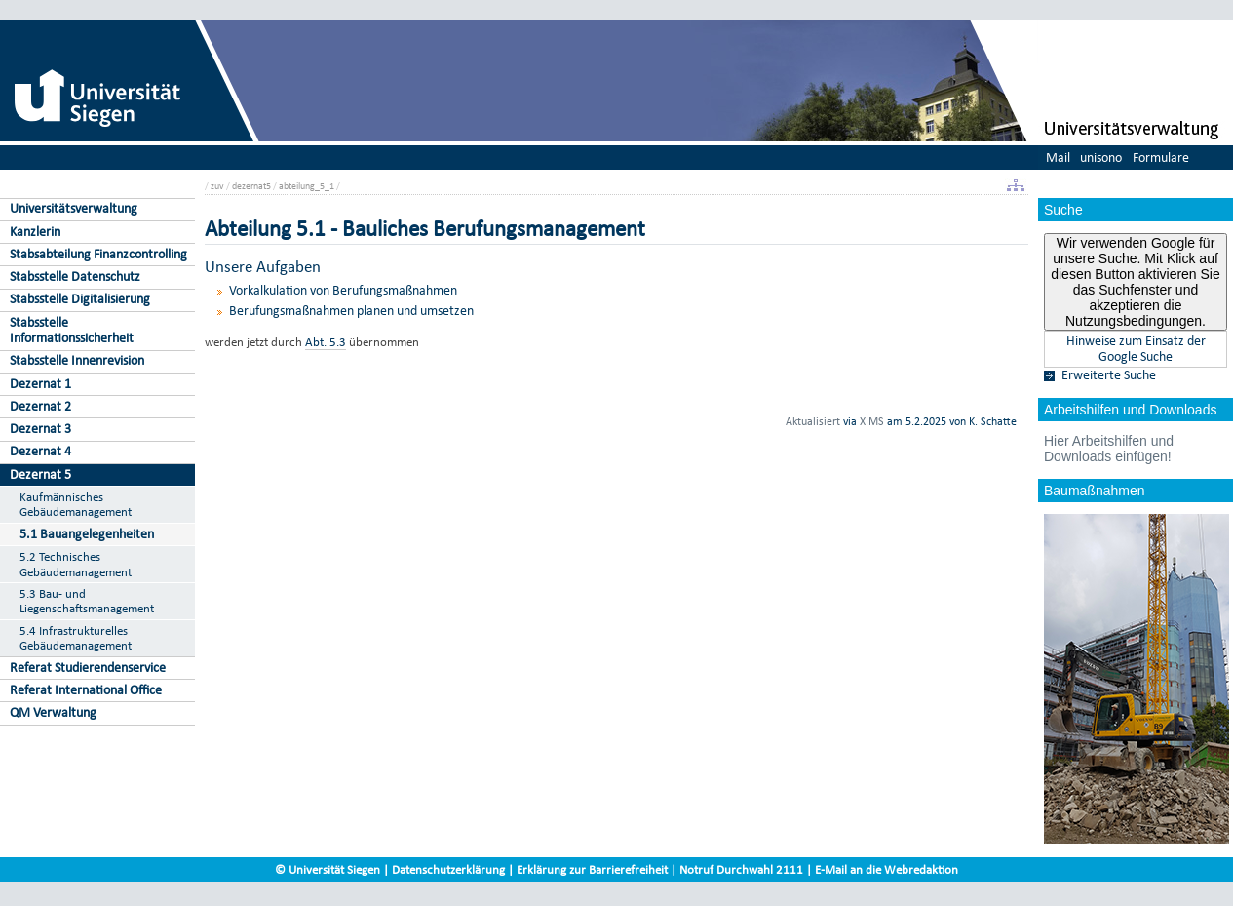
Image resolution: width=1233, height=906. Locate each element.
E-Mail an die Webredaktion (886, 869)
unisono (1101, 157)
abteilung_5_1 (306, 185)
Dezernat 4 (40, 451)
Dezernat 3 (40, 428)
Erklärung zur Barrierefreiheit (592, 869)
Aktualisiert (813, 421)
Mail (1058, 157)
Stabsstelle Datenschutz (75, 276)
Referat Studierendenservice (88, 667)
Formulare (1161, 157)
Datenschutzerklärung (448, 869)
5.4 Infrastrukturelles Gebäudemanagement (75, 638)
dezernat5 (251, 185)
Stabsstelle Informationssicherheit (72, 330)
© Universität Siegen (327, 869)
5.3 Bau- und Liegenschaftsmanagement (86, 601)
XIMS (872, 421)
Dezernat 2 (40, 406)
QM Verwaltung (53, 712)
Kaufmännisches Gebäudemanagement (75, 505)
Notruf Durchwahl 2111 (741, 869)
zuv (217, 185)
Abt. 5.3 (325, 342)
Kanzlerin (35, 231)
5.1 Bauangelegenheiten (86, 534)
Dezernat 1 (40, 383)
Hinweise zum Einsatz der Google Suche (1136, 349)
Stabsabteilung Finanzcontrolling (98, 254)
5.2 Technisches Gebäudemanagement (75, 564)
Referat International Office (86, 690)
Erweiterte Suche (1108, 375)
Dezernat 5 (40, 474)
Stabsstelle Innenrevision (77, 360)
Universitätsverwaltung (73, 208)
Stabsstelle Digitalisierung (80, 299)
